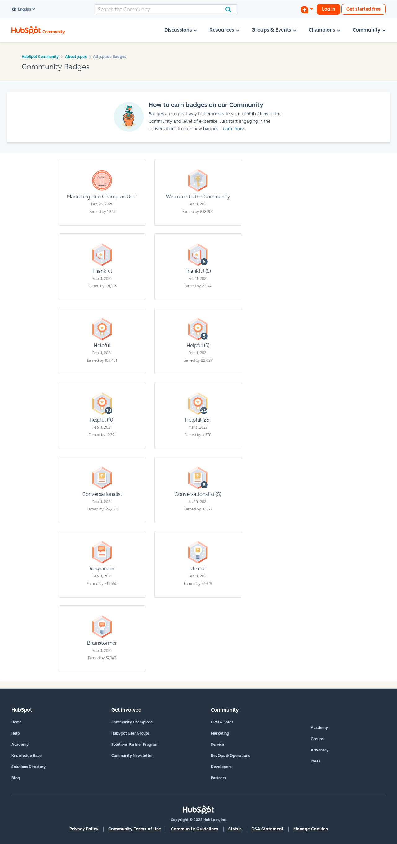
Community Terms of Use (134, 829)
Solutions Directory (28, 767)
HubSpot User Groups (130, 733)
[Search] (166, 9)
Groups (317, 739)
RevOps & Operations (230, 755)
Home (16, 722)
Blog (15, 778)
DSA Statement (267, 829)
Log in (328, 9)
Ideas (315, 761)
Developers (221, 767)
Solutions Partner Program (134, 744)
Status (235, 829)
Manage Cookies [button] (310, 829)
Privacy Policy (83, 829)
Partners (218, 778)
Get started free (363, 9)
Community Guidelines (194, 829)
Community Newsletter (132, 755)
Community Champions (132, 722)
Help (15, 733)
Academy (20, 744)
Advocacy (319, 750)
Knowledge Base (26, 755)
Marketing (220, 733)
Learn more (232, 128)
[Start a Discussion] (307, 9)
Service (217, 744)
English (21, 9)
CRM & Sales (222, 722)
